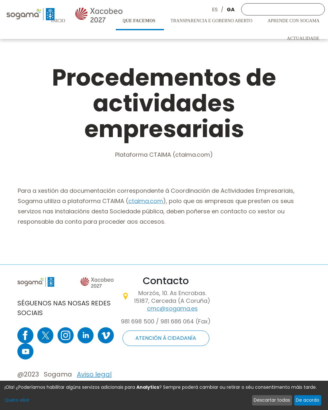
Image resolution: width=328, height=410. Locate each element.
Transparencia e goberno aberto (211, 20)
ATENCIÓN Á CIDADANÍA (165, 338)
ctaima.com (145, 201)
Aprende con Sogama (294, 20)
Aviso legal (94, 374)
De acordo (307, 400)
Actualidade (304, 38)
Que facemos (139, 20)
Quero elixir (17, 400)
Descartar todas (272, 400)
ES (215, 9)
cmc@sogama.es (172, 308)
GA (231, 9)
